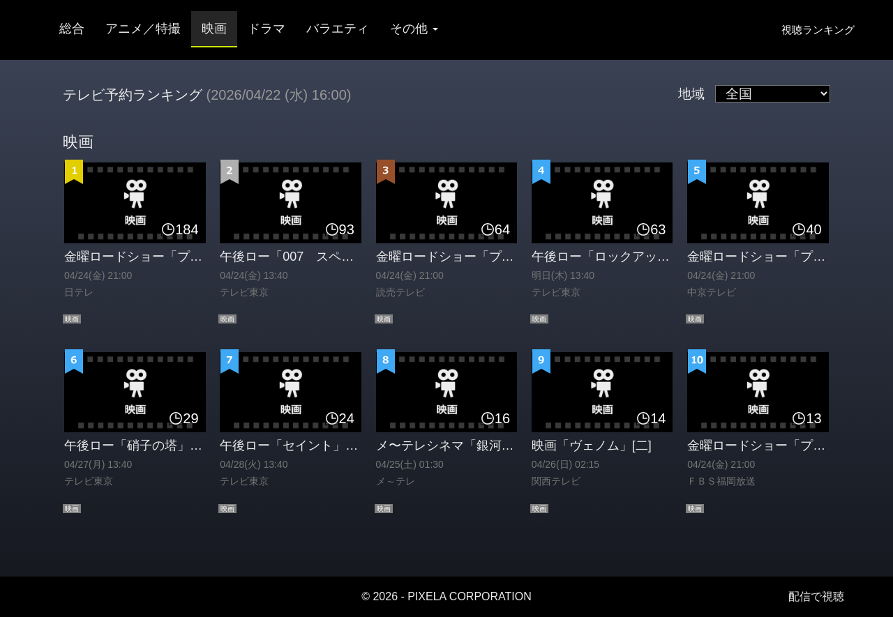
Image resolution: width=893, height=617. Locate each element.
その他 (414, 29)
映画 (214, 29)
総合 (71, 29)
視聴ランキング (818, 30)
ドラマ (266, 29)
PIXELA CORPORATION (469, 596)
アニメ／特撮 (143, 29)
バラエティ (337, 29)
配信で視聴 (816, 596)
